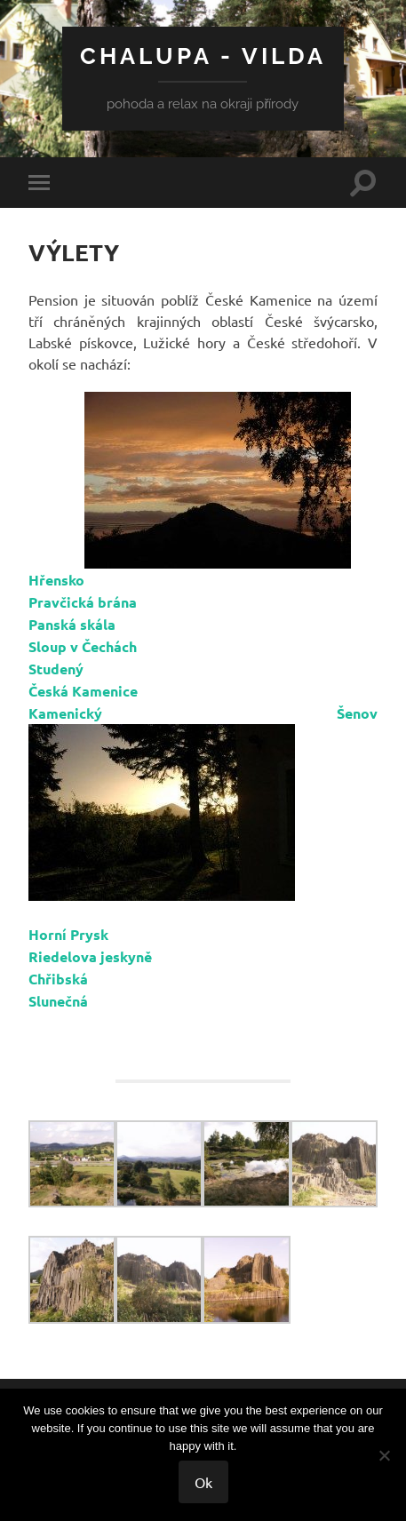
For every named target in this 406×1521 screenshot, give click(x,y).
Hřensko (56, 579)
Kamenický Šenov (203, 713)
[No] (384, 1455)
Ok (203, 1482)
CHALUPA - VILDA (203, 55)
